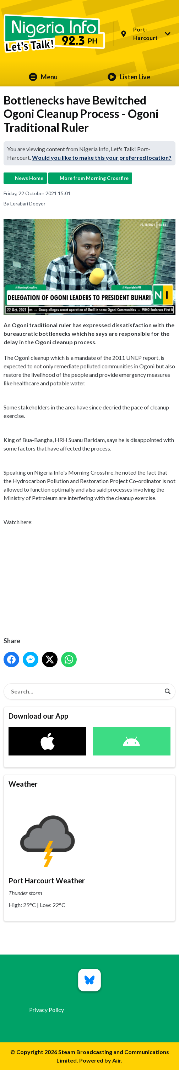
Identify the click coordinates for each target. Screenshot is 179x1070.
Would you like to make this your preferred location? (102, 157)
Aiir (116, 1060)
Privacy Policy (46, 1009)
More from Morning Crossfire (94, 178)
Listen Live (129, 77)
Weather (23, 784)
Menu (43, 77)
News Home (29, 178)
